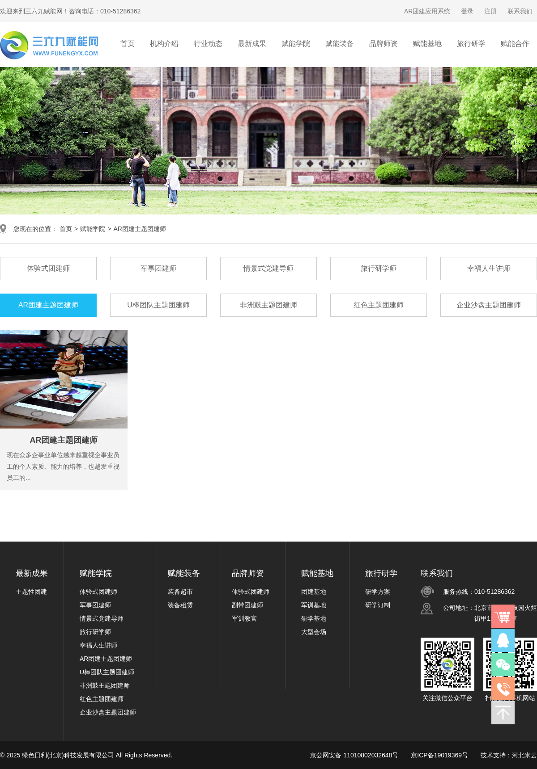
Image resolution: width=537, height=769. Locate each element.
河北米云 (524, 755)
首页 (127, 43)
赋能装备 (184, 573)
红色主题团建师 (102, 698)
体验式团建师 (98, 591)
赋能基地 (317, 573)
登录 (467, 11)
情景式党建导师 (102, 618)
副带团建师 (247, 605)
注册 (490, 11)
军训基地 (313, 605)
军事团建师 (95, 605)
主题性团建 (31, 591)
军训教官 (244, 618)
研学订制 (377, 605)
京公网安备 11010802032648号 (354, 755)
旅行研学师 (95, 631)
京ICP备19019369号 (439, 755)
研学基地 (313, 618)
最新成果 (32, 573)
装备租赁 (180, 605)
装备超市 (180, 591)
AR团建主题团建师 (139, 228)
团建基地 (313, 591)
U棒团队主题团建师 (107, 672)
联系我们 (520, 11)
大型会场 (313, 631)
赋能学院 (92, 228)
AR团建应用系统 (427, 11)
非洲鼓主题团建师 (105, 685)
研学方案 (377, 591)
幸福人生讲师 (98, 645)
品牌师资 (248, 573)
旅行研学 (381, 573)
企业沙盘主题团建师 (108, 712)
